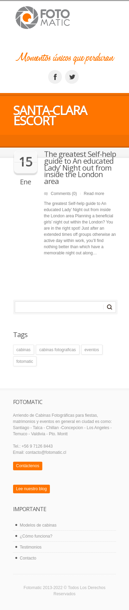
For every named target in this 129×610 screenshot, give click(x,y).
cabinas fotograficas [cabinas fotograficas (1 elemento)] (57, 349)
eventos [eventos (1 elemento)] (92, 349)
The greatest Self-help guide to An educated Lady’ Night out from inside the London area (80, 167)
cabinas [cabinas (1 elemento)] (24, 349)
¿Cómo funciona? (36, 536)
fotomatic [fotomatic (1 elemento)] (25, 361)
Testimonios (31, 547)
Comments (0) (64, 193)
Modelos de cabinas (38, 525)
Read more (94, 193)
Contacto (28, 558)
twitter (72, 77)
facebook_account (55, 77)
